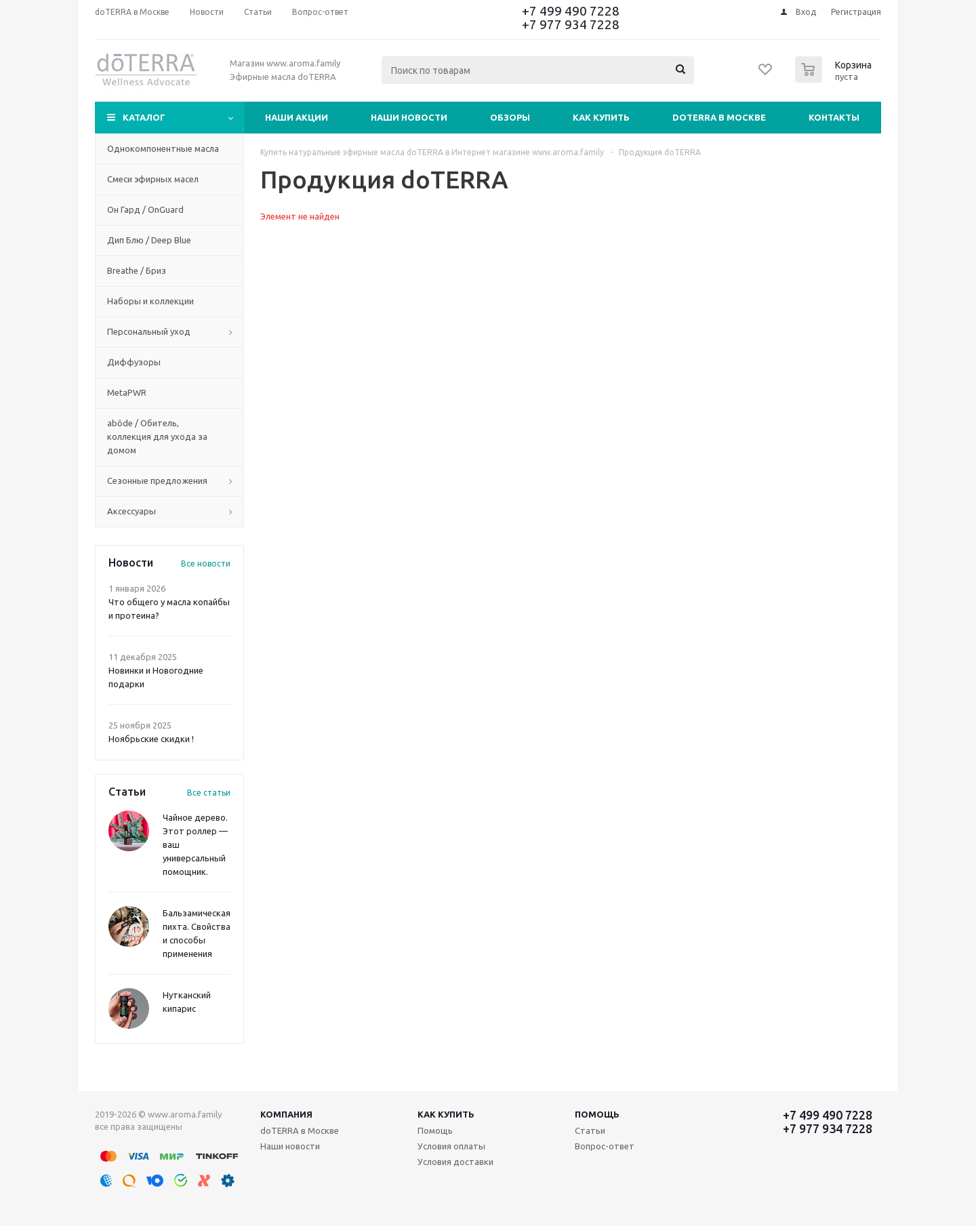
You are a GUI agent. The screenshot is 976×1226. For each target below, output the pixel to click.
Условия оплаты (451, 1146)
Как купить (601, 117)
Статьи (590, 1130)
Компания (286, 1114)
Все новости (205, 563)
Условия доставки (455, 1161)
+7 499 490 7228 (570, 10)
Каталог (144, 117)
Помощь (597, 1114)
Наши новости (409, 117)
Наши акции (296, 117)
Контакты (834, 117)
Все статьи (208, 792)
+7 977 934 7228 (570, 24)
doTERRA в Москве (719, 117)
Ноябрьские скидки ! (151, 738)
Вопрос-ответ (604, 1146)
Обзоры (510, 117)
